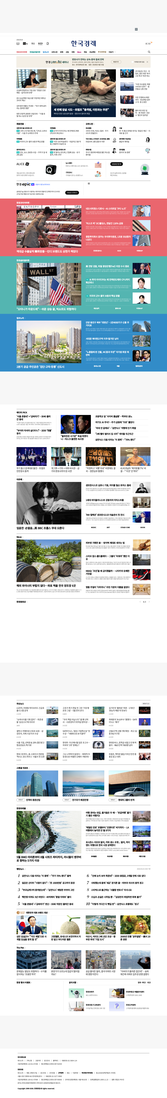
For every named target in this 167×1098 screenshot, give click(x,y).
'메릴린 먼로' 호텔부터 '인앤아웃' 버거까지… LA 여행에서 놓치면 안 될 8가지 (107, 829)
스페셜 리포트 (22, 767)
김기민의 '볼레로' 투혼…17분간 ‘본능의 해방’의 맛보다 (122, 709)
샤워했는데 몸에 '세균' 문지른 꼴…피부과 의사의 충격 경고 (117, 882)
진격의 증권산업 (28, 800)
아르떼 (19, 479)
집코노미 (46, 52)
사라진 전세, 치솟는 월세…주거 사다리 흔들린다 (97, 131)
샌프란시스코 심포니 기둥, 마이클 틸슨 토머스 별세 (108, 485)
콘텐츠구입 (33, 1073)
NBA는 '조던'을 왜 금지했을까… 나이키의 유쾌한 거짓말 (107, 572)
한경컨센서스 (97, 251)
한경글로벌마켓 (35, 52)
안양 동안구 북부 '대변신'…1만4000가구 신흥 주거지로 (107, 324)
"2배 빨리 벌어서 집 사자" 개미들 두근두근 (114, 433)
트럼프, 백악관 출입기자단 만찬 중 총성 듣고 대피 (122, 755)
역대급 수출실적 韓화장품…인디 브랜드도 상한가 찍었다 (47, 251)
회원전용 (20, 123)
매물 (118, 366)
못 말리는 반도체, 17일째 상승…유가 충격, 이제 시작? (65, 153)
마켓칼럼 (53, 128)
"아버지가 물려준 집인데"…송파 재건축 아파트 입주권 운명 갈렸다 (134, 973)
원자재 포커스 (21, 149)
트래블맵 (94, 856)
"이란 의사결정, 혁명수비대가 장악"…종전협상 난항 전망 (142, 86)
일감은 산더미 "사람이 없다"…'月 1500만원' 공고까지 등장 (48, 882)
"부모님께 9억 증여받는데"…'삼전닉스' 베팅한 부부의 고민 (48, 890)
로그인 (147, 43)
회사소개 (20, 1060)
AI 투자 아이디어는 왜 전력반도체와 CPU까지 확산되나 (64, 131)
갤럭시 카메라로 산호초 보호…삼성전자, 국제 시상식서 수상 (30, 732)
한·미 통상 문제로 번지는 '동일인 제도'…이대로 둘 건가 (134, 131)
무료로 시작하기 (72, 192)
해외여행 (125, 856)
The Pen (20, 947)
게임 (85, 52)
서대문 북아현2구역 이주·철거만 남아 (102, 338)
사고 (148, 982)
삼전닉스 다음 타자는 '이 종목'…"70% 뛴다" (115, 439)
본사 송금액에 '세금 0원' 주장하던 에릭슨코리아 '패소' (31, 99)
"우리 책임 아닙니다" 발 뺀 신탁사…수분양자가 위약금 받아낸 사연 (76, 722)
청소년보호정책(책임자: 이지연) (105, 1073)
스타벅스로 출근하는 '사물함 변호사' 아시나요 (111, 890)
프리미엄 (103, 52)
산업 (67, 52)
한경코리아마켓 (22, 52)
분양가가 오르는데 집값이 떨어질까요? (65, 973)
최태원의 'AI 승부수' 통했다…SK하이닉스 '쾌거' (123, 721)
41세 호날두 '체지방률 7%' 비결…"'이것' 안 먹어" (133, 470)
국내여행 (110, 856)
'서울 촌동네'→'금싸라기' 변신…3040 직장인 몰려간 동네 (47, 904)
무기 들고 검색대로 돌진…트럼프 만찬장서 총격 (31, 470)
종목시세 (118, 308)
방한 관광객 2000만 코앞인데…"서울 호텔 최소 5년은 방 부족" (31, 114)
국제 (72, 52)
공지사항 (72, 982)
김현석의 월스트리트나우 (24, 128)
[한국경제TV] (25, 43)
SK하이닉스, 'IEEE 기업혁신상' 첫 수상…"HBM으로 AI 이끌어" (76, 732)
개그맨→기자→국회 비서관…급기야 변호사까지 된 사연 (65, 470)
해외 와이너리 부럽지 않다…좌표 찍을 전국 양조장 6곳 (46, 585)
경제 (61, 52)
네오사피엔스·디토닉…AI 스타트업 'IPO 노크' (106, 208)
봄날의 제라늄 (124, 141)
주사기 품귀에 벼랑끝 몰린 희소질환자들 (98, 153)
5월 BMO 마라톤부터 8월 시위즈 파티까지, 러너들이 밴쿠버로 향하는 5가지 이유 (49, 858)
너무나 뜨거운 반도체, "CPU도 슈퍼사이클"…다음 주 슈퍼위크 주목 (32, 131)
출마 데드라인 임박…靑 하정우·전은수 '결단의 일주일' (142, 112)
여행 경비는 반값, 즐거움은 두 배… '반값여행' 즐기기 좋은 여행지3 (108, 814)
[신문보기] (18, 43)
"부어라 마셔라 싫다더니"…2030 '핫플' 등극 (34, 432)
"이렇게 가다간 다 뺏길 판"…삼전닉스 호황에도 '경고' (115, 904)
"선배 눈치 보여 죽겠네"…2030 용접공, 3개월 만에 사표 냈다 (118, 875)
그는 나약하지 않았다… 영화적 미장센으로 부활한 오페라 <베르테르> (76, 757)
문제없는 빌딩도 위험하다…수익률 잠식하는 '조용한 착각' (32, 973)
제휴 (27, 1073)
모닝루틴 (92, 52)
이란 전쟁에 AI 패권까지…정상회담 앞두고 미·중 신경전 (142, 99)
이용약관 (75, 1073)
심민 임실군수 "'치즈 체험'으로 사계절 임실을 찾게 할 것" (31, 938)
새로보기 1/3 (146, 704)
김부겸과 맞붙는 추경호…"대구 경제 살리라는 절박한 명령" (31, 107)
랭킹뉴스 (20, 868)
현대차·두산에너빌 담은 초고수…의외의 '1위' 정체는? (76, 744)
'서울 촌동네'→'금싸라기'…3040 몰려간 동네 (33, 418)
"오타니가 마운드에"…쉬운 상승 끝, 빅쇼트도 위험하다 (46, 309)
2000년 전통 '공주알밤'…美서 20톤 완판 (135, 938)
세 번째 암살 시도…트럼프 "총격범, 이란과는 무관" (81, 110)
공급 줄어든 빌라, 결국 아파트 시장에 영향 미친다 (100, 973)
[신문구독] (47, 43)
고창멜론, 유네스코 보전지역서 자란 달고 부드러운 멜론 (66, 938)
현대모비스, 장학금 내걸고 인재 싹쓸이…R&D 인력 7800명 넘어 (122, 744)
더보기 (111, 52)
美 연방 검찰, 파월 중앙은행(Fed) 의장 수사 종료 (107, 266)
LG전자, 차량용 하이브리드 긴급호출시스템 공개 (30, 709)
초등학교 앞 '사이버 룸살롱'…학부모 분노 (113, 416)
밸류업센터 (139, 366)
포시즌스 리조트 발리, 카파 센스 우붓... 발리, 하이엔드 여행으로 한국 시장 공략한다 (108, 844)
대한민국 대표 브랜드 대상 (37, 912)
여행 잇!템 (142, 856)
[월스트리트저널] (33, 43)
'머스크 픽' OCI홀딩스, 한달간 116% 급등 (104, 223)
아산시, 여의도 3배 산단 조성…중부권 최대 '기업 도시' (100, 938)
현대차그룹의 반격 (121, 800)
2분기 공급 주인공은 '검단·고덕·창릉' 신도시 (40, 366)
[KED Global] (40, 43)
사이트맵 (52, 1073)
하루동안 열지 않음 (139, 62)
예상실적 (96, 308)
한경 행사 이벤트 (23, 982)
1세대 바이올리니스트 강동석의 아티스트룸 (105, 500)
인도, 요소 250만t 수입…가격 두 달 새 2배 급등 (32, 153)
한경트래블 (21, 808)
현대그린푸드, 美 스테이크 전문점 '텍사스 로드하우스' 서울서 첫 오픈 (31, 755)
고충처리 (38, 1060)
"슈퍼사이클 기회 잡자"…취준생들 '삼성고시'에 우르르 (30, 721)
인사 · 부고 (142, 982)
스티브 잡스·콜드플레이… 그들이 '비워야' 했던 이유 (108, 557)
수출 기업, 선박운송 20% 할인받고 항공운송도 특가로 (30, 744)
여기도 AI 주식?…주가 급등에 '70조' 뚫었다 (114, 422)
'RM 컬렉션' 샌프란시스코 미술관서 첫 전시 (105, 514)
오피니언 (54, 52)
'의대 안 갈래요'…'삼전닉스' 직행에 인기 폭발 (115, 428)
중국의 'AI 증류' (124, 152)
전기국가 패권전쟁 (75, 800)
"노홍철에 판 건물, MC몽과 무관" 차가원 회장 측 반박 (107, 353)
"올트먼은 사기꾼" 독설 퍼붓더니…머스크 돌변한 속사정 (74, 437)
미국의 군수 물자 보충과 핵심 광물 (30, 141)
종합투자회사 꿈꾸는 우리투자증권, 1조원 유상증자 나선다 (108, 238)
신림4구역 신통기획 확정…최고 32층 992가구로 (123, 732)
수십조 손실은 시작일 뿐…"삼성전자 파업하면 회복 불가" (116, 897)
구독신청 (29, 1060)
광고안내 (47, 1060)
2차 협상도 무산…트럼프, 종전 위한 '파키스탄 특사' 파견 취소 (142, 73)
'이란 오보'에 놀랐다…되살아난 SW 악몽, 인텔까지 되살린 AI (65, 142)
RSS (68, 1073)
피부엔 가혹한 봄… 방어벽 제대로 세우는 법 (105, 542)
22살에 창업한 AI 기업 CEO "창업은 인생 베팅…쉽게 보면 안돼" (31, 91)
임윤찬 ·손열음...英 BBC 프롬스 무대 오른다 (40, 528)
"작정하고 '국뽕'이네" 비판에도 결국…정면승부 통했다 (100, 470)
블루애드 (55, 1060)
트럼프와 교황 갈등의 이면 (95, 141)
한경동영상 (21, 601)
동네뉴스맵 (97, 366)
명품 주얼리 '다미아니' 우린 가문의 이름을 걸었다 (107, 587)
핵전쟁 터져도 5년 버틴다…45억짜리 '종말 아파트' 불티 (46, 897)
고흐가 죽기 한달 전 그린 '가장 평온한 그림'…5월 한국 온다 (76, 709)
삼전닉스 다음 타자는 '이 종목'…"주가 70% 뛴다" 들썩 (46, 875)
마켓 (140, 251)
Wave (79, 52)
